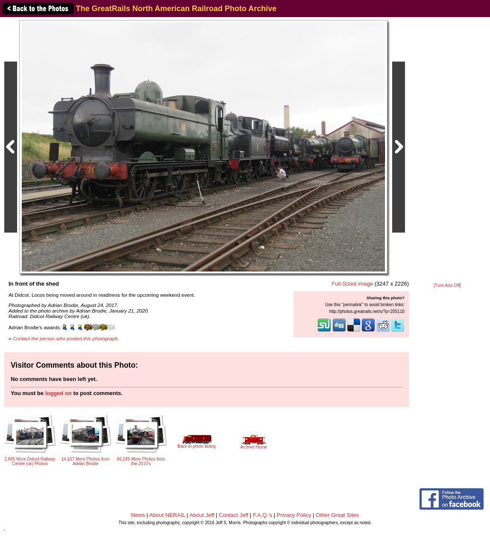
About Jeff (201, 515)
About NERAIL (167, 515)
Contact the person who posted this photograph (65, 338)
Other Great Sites (337, 515)
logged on (58, 393)
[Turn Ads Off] (447, 285)
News (138, 515)
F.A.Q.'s (262, 515)
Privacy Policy (294, 515)
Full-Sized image (352, 283)
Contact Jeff (233, 515)
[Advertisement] (447, 150)
